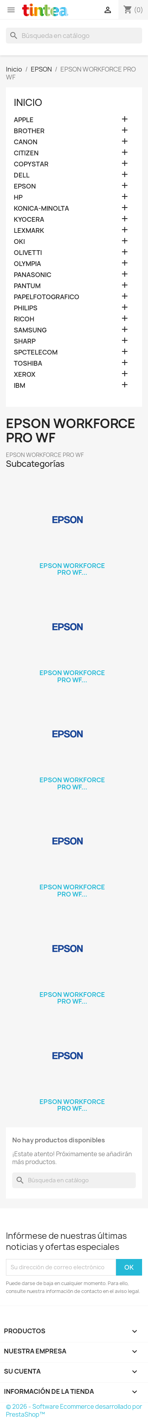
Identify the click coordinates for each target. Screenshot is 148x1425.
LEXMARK (29, 230)
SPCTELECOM (36, 352)
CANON (25, 142)
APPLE (24, 120)
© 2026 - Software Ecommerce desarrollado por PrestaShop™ (74, 1410)
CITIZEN (26, 153)
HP (18, 197)
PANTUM (27, 286)
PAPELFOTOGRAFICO (46, 297)
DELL (22, 175)
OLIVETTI (28, 253)
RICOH (24, 319)
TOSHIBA (28, 363)
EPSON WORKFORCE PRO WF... (72, 569)
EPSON (25, 186)
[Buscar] (74, 35)
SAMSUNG (30, 330)
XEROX (25, 374)
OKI (19, 242)
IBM (19, 385)
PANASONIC (32, 275)
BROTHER (29, 131)
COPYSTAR (31, 164)
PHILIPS (25, 308)
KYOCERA (29, 219)
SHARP (25, 341)
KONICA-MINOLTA (41, 208)
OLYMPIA (27, 264)
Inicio (28, 102)
